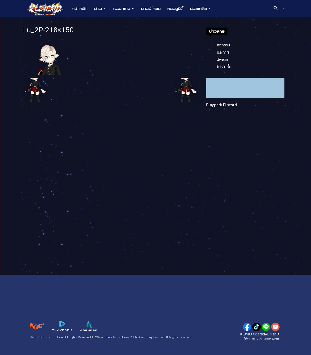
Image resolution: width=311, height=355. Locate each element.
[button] (277, 8)
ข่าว (100, 8)
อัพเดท (222, 59)
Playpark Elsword (221, 105)
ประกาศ (223, 52)
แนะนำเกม (123, 8)
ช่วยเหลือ (200, 8)
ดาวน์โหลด (151, 8)
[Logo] (47, 8)
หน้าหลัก (79, 8)
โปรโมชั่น (224, 67)
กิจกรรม (223, 45)
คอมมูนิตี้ (175, 8)
